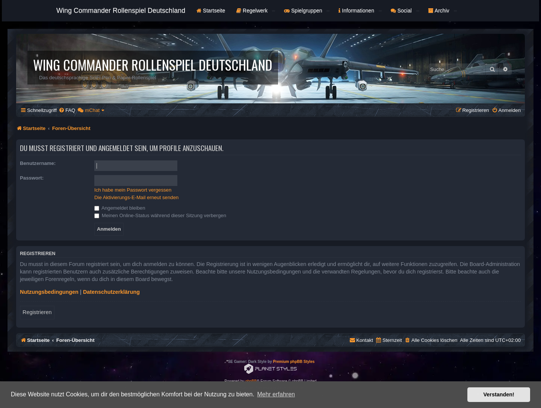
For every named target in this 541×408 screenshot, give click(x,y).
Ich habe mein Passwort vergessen (132, 190)
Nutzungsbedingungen (49, 292)
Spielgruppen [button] (306, 11)
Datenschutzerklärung (111, 292)
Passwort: (32, 178)
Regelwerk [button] (255, 11)
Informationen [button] (360, 11)
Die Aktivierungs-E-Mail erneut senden (136, 197)
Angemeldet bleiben (119, 208)
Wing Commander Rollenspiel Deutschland (120, 10)
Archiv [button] (442, 11)
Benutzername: (38, 163)
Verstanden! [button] (499, 394)
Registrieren (37, 312)
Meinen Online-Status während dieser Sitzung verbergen (160, 215)
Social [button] (405, 11)
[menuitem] (67, 110)
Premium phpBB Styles (294, 362)
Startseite (210, 11)
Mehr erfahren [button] (276, 394)
